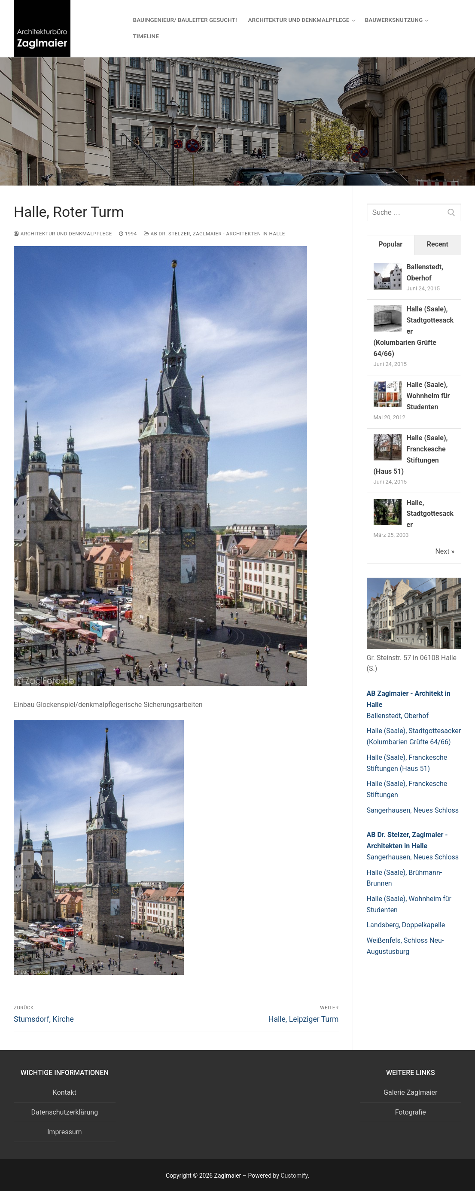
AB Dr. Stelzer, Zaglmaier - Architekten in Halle (214, 234)
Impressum (64, 1132)
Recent (437, 244)
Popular (390, 244)
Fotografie (410, 1112)
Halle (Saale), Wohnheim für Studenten (428, 396)
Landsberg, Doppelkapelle (406, 925)
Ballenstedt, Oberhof (398, 716)
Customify (294, 1175)
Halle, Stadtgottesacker (430, 514)
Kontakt (64, 1092)
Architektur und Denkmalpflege (63, 234)
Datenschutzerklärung (64, 1112)
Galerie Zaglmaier (410, 1092)
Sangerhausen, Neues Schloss (413, 810)
